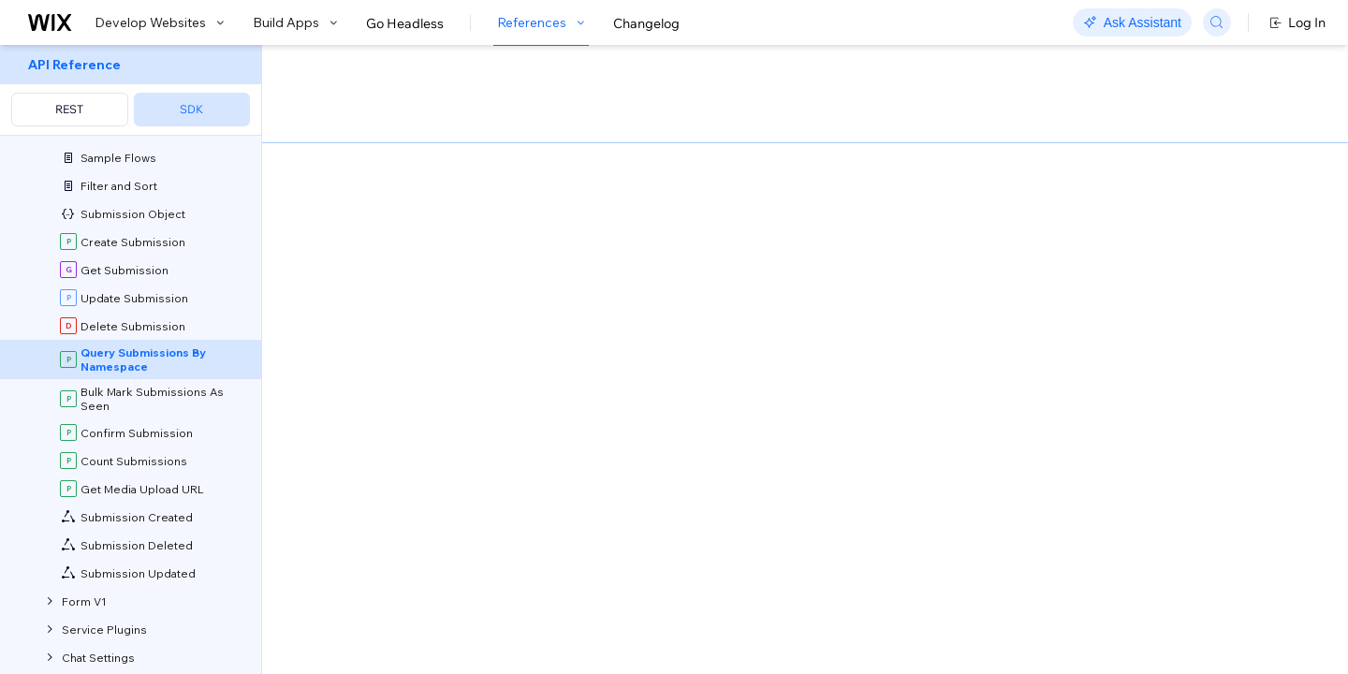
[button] (377, 167)
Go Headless (405, 23)
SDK (191, 109)
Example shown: (965, 232)
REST (69, 109)
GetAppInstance (378, 384)
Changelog (646, 23)
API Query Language (729, 583)
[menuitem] (130, 90)
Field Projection (478, 607)
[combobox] (1104, 260)
